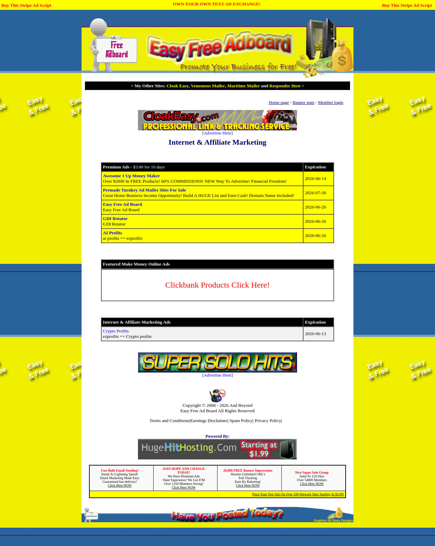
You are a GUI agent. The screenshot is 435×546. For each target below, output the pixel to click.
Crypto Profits (116, 330)
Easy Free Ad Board (122, 204)
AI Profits (112, 232)
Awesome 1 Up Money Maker (131, 175)
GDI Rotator (115, 218)
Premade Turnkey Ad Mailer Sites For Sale (144, 190)
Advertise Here (217, 132)
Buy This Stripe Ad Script (26, 5)
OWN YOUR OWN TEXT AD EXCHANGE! (217, 3)
